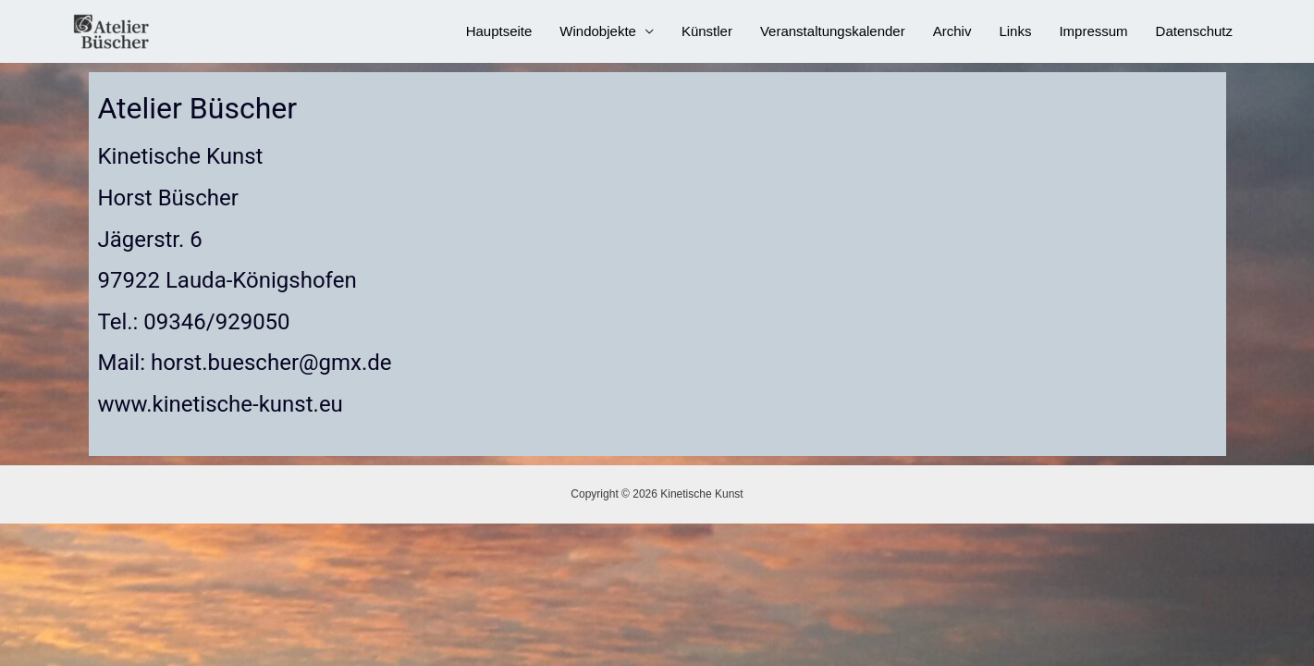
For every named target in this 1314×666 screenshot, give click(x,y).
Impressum (1093, 31)
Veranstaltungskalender (832, 31)
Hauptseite (499, 31)
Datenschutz (1194, 31)
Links (1015, 31)
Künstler (707, 31)
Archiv (952, 31)
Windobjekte (597, 31)
